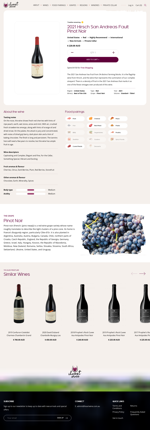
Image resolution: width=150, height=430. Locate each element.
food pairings (59, 5)
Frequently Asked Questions (137, 413)
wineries (95, 5)
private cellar (110, 5)
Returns (133, 406)
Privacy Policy (118, 412)
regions (84, 5)
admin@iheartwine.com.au (88, 406)
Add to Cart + (92, 59)
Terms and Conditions (117, 407)
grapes (72, 5)
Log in (130, 5)
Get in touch (118, 418)
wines (45, 5)
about (36, 5)
